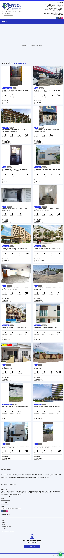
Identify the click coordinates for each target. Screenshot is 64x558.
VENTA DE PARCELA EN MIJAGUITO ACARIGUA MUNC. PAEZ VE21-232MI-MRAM (48, 446)
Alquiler (4, 524)
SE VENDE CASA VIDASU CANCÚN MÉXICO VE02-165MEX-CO (16, 446)
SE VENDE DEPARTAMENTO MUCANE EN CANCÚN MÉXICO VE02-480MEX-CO (48, 248)
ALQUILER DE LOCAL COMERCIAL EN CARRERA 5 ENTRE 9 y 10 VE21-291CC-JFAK (48, 129)
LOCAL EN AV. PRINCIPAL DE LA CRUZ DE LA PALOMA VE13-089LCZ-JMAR (16, 209)
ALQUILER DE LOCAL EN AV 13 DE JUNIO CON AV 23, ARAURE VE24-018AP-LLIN (48, 90)
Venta (3, 522)
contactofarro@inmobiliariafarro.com (12, 11)
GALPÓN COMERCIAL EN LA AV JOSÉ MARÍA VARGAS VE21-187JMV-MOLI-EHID (16, 406)
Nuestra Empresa (6, 526)
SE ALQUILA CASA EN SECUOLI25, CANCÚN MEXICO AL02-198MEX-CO (48, 169)
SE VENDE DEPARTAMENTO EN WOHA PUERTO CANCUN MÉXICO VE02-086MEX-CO (48, 406)
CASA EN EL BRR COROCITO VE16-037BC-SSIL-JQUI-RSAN (48, 367)
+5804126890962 (8, 15)
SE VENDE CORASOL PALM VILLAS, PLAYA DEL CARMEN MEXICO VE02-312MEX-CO (16, 327)
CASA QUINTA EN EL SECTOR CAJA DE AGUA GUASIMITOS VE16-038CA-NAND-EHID (48, 288)
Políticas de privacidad (8, 531)
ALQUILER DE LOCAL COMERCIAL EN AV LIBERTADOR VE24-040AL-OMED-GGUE (16, 288)
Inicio (3, 520)
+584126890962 (8, 13)
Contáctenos (5, 529)
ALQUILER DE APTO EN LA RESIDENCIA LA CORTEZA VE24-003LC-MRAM (48, 209)
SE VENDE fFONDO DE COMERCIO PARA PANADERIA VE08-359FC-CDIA (16, 90)
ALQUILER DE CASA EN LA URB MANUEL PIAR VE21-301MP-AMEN (16, 367)
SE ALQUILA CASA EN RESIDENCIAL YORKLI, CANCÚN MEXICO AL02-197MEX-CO (48, 327)
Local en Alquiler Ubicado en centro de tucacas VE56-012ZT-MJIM (16, 169)
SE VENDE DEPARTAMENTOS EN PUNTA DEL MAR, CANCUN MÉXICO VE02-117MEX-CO (16, 129)
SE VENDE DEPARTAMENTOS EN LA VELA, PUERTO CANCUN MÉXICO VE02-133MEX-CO (16, 248)
